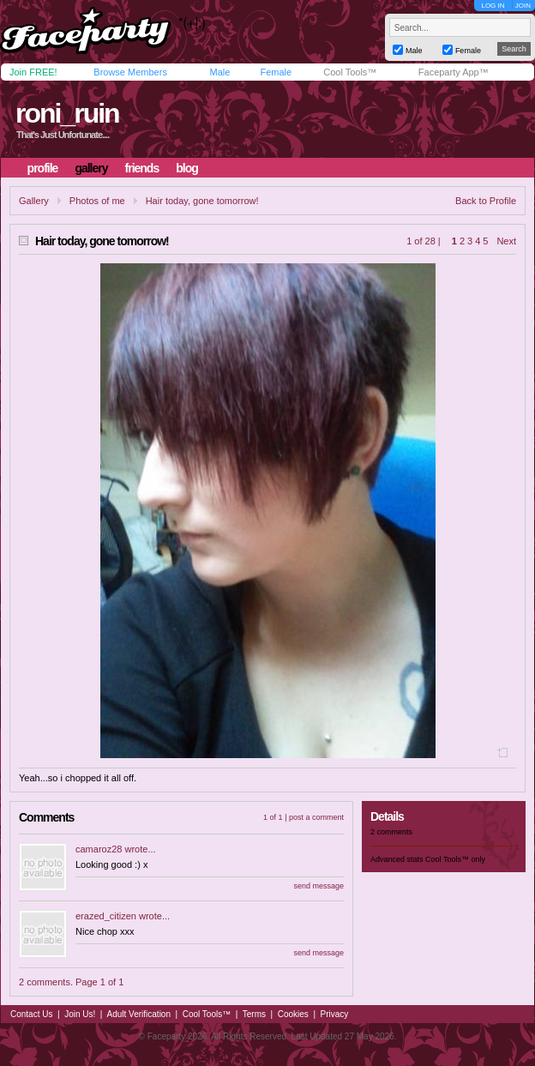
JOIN (523, 5)
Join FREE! (33, 72)
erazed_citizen (105, 916)
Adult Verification (138, 1014)
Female (276, 72)
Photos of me (97, 201)
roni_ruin (67, 113)
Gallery (34, 201)
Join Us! (79, 1014)
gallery (91, 168)
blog (187, 168)
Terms (254, 1014)
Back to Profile (485, 201)
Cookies (293, 1014)
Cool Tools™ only (455, 859)
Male (219, 72)
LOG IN (492, 5)
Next (506, 241)
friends (142, 168)
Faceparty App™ (453, 72)
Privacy (335, 1014)
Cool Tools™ (349, 72)
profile (42, 168)
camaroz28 (98, 849)
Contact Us (31, 1014)
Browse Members (130, 72)
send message (318, 886)
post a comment (316, 817)
